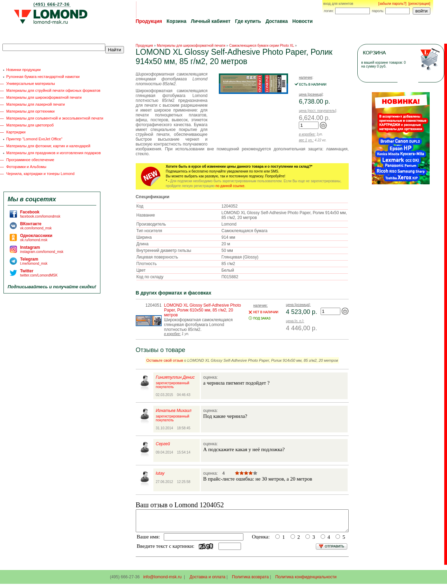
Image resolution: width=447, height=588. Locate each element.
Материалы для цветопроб (30, 125)
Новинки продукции (23, 70)
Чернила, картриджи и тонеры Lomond (40, 174)
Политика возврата (250, 581)
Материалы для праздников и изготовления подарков (53, 153)
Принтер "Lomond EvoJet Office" (34, 139)
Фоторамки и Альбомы (26, 167)
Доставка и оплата (208, 581)
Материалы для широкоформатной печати (44, 97)
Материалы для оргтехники (30, 111)
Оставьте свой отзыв (164, 360)
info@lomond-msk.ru (162, 581)
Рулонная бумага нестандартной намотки (43, 76)
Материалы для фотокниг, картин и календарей (48, 146)
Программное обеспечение (30, 160)
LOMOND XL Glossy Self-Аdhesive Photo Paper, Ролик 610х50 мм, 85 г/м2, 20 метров (202, 310)
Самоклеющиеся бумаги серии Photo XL (261, 45)
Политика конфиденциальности (306, 581)
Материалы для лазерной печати (35, 104)
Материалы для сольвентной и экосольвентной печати (54, 118)
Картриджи (16, 132)
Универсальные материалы (30, 83)
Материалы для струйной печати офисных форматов (53, 90)
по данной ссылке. (230, 186)
